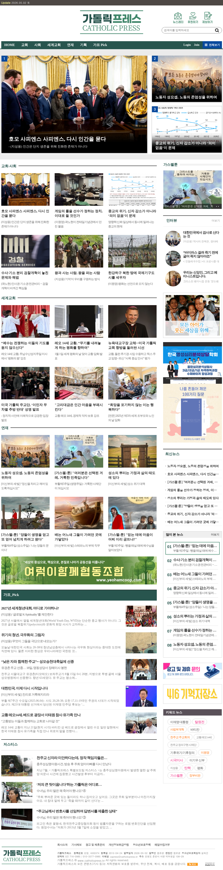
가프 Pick (100, 45)
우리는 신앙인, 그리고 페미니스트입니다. (200, 274)
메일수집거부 (162, 844)
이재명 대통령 (179, 722)
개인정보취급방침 (119, 844)
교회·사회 (8, 166)
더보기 (216, 220)
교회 (24, 45)
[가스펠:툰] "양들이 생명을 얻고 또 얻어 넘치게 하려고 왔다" (193, 506)
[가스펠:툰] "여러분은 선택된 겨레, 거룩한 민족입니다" (193, 482)
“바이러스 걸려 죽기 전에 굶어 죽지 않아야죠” (200, 254)
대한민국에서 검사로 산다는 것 (201, 234)
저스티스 (10, 744)
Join (196, 44)
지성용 (174, 767)
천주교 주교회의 (180, 737)
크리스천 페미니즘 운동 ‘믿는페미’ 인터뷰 (201, 281)
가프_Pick (11, 595)
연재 (70, 45)
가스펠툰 (170, 165)
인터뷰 (171, 221)
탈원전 (199, 722)
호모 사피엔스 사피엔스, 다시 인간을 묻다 (193, 474)
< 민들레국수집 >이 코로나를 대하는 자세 (201, 261)
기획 (83, 45)
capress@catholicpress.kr (124, 856)
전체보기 (214, 44)
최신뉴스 (172, 454)
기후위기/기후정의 (182, 752)
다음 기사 (220, 206)
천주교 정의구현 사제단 (183, 744)
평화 (200, 768)
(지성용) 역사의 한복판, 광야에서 (200, 241)
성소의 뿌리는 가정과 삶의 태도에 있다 (193, 498)
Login (187, 44)
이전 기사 (215, 206)
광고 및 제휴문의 (95, 844)
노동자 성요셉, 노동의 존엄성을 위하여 (193, 466)
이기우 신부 (197, 760)
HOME (9, 45)
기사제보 (76, 844)
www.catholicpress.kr (91, 860)
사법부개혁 (177, 729)
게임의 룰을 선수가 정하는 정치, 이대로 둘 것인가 (193, 490)
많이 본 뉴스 (174, 534)
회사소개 (62, 844)
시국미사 (176, 760)
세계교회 (54, 45)
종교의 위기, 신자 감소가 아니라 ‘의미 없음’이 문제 (193, 514)
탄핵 (187, 768)
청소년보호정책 (141, 844)
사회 (37, 45)
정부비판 (194, 775)
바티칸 (194, 729)
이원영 (205, 752)
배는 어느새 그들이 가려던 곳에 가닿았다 (193, 522)
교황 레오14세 (204, 737)
